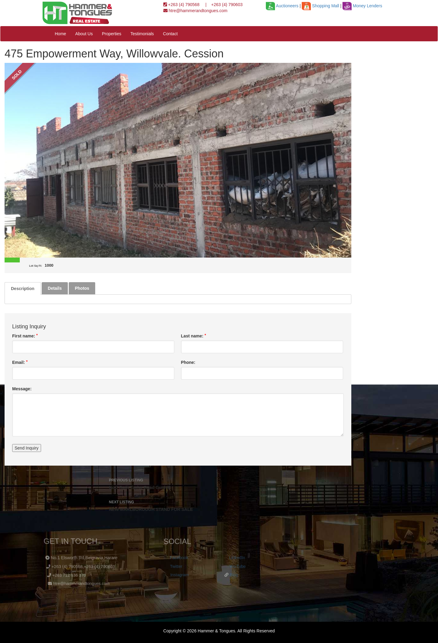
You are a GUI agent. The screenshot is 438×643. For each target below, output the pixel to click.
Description (22, 288)
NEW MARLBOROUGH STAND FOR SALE (178, 505)
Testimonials (142, 33)
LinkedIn (237, 557)
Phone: (188, 362)
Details (55, 288)
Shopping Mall (320, 5)
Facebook (179, 557)
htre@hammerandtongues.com (198, 10)
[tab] (23, 288)
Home (60, 33)
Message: (22, 388)
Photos (82, 288)
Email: (20, 362)
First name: (25, 335)
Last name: (193, 335)
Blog (232, 574)
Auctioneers (282, 5)
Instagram (178, 574)
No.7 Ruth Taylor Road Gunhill (178, 483)
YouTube (237, 565)
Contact (170, 33)
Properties (111, 33)
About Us (84, 33)
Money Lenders (362, 5)
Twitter (175, 565)
